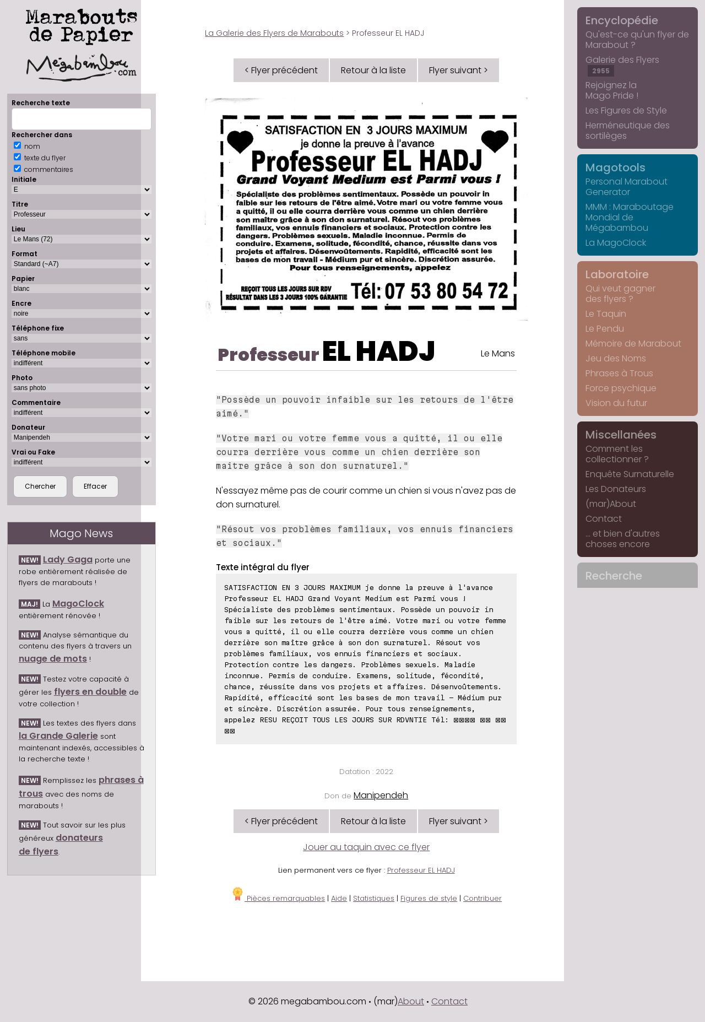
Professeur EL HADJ (421, 870)
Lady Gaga (68, 559)
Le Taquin (605, 313)
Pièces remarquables (278, 898)
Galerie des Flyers (622, 65)
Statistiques (373, 898)
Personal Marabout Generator (626, 186)
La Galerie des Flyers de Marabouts (274, 33)
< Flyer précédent (281, 70)
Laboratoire (617, 274)
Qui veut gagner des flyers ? (620, 293)
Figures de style (428, 898)
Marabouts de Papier (81, 43)
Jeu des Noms (615, 358)
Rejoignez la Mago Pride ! (611, 90)
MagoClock (78, 603)
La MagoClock (615, 242)
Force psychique (621, 388)
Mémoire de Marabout (633, 343)
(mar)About (610, 504)
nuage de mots (53, 658)
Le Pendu (604, 328)
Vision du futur (616, 403)
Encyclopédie (621, 20)
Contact (603, 518)
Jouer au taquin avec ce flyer (366, 847)
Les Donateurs (615, 489)
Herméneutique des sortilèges (627, 130)
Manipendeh (381, 795)
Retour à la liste (373, 70)
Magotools (615, 167)
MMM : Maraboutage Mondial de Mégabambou (629, 217)
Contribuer (482, 898)
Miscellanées (621, 434)
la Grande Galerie (58, 735)
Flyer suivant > (458, 70)
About (411, 1001)
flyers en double (90, 691)
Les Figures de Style (626, 110)
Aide (339, 898)
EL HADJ (378, 351)
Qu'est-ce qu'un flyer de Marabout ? (637, 39)
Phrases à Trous (619, 373)
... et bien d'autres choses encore (622, 538)
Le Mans (498, 353)
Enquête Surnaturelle (629, 474)
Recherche (613, 575)
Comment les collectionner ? (617, 454)
